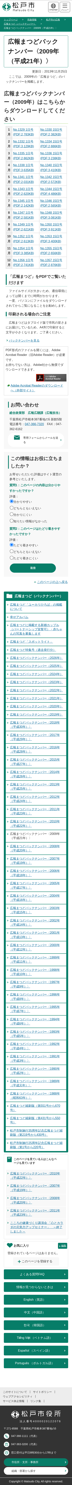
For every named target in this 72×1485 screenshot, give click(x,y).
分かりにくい (22, 514)
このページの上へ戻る (52, 582)
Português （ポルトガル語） (34, 1363)
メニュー (65, 7)
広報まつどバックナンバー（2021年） (36, 698)
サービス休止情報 (13, 1401)
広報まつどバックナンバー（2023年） (36, 682)
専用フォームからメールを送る (40, 439)
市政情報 (31, 19)
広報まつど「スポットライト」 (31, 641)
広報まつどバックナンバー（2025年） (36, 666)
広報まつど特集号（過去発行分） (33, 649)
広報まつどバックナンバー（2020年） (36, 706)
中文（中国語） (35, 1312)
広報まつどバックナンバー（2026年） (36, 657)
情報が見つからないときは (34, 1287)
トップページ (11, 19)
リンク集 (35, 1401)
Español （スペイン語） (34, 1350)
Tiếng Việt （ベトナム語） (35, 1337)
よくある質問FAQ (32, 1274)
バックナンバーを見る (24, 340)
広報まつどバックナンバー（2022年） (36, 690)
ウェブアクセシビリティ (17, 1396)
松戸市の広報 (53, 19)
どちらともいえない (27, 508)
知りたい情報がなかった (30, 521)
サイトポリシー (42, 1391)
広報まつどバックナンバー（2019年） (36, 714)
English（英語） (35, 1299)
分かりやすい (22, 501)
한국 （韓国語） (35, 1325)
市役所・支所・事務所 (25, 1462)
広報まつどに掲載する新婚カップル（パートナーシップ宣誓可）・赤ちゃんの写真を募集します (36, 629)
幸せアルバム (19, 617)
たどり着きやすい (25, 545)
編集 (63, 1245)
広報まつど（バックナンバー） (20, 24)
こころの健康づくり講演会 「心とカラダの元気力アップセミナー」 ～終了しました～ (36, 1227)
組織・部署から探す (24, 1470)
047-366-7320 (34, 424)
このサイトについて (15, 1391)
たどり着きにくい (25, 558)
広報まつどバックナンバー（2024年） (36, 674)
